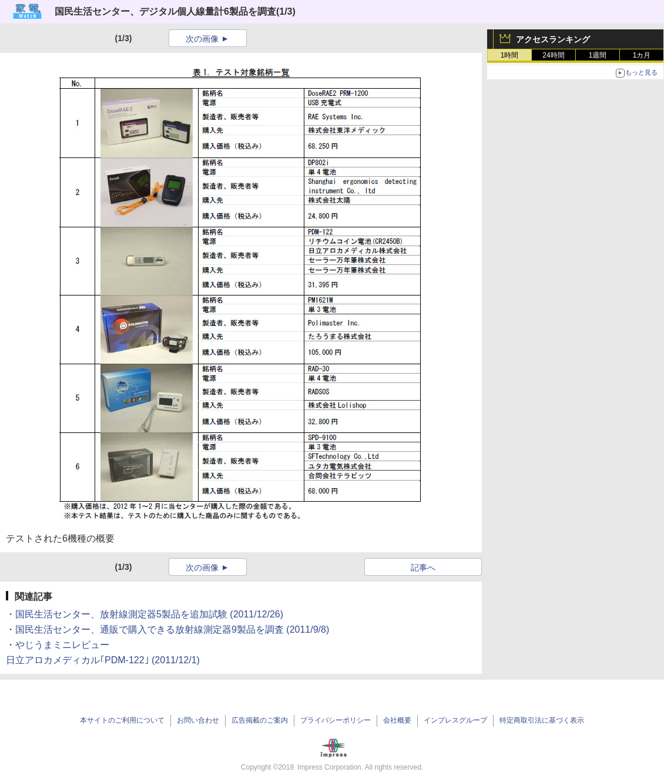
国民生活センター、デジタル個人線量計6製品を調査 (165, 11)
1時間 (510, 55)
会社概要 (397, 720)
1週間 (598, 55)
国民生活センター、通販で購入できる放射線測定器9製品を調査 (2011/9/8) (172, 629)
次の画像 (202, 38)
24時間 (553, 55)
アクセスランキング (553, 39)
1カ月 (642, 55)
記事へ (423, 567)
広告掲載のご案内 (260, 720)
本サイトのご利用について (122, 720)
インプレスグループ (455, 720)
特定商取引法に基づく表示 (541, 720)
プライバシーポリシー (335, 720)
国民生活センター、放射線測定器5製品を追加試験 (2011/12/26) (149, 614)
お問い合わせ (198, 720)
